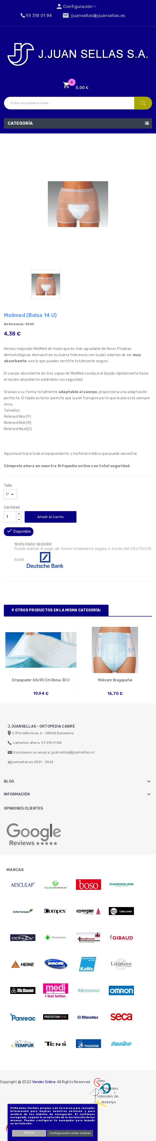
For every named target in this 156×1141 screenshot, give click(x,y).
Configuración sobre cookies (70, 1133)
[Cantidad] (10, 516)
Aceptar (29, 1132)
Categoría (20, 123)
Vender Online (43, 1082)
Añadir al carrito (50, 517)
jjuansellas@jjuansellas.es (73, 752)
